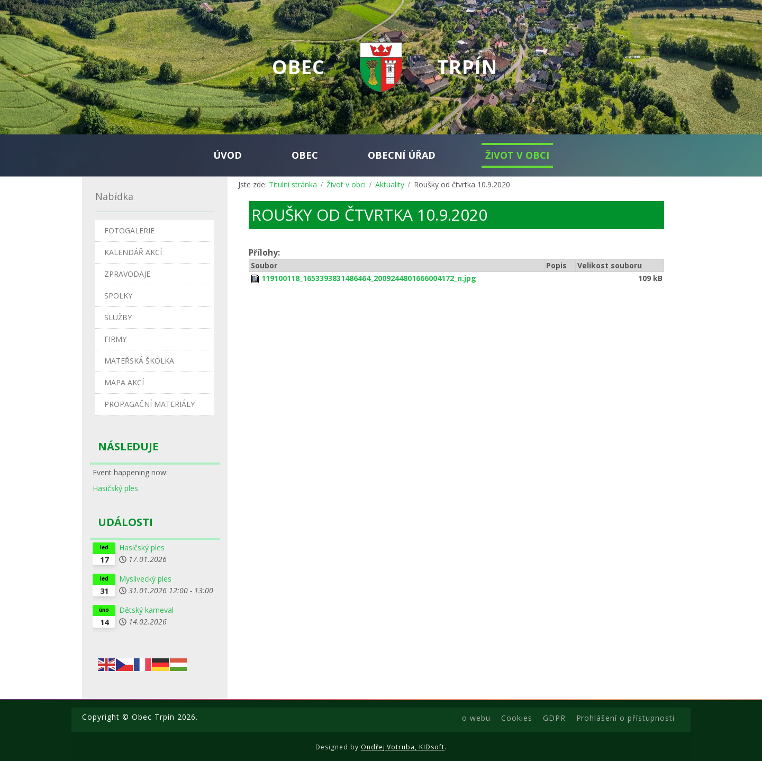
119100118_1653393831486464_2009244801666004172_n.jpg (368, 278)
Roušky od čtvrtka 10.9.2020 (369, 214)
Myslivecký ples (145, 579)
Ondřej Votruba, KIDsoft (403, 746)
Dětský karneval (146, 610)
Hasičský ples (115, 488)
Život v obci (346, 184)
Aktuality (389, 184)
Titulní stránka (293, 184)
